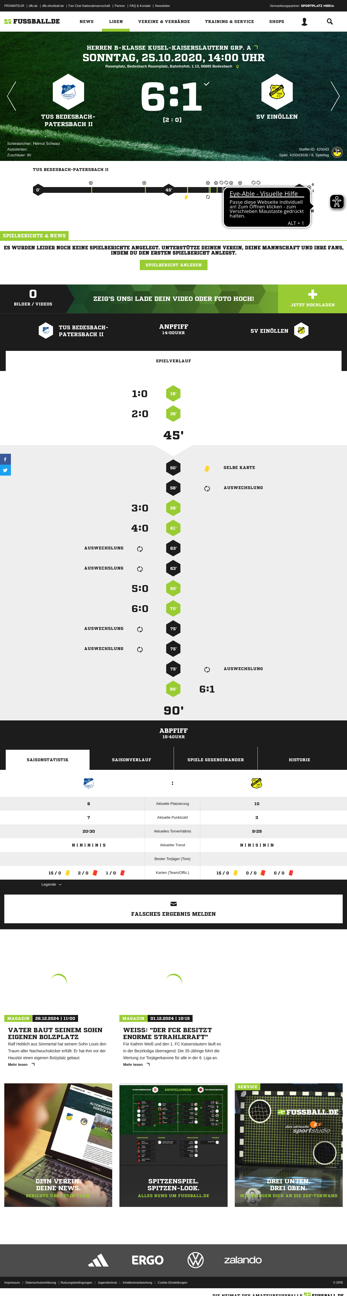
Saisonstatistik (48, 760)
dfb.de (33, 5)
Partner (120, 5)
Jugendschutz (107, 1282)
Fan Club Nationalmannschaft (89, 5)
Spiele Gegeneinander (215, 760)
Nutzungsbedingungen (76, 1282)
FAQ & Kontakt (140, 5)
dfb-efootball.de (53, 5)
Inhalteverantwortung (137, 1282)
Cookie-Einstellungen (172, 1282)
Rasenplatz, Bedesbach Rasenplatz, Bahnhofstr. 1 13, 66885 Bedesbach (173, 66)
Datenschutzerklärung (40, 1282)
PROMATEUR (14, 5)
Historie (299, 760)
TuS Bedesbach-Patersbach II (68, 120)
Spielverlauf (173, 361)
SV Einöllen (277, 117)
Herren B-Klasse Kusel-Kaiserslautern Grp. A (174, 48)
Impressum (12, 1282)
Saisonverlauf (131, 760)
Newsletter (162, 5)
